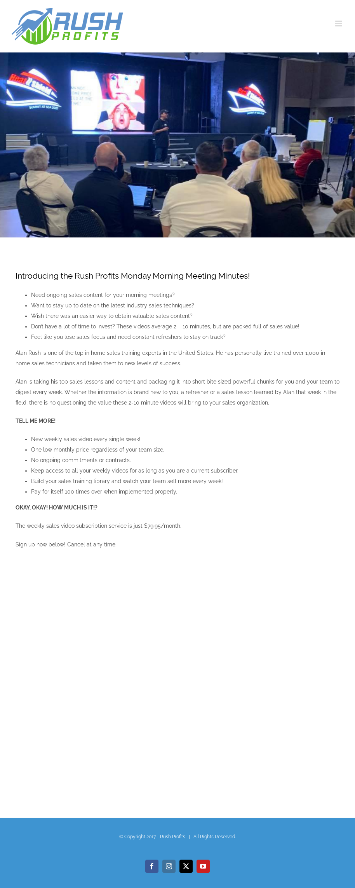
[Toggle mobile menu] (339, 23)
